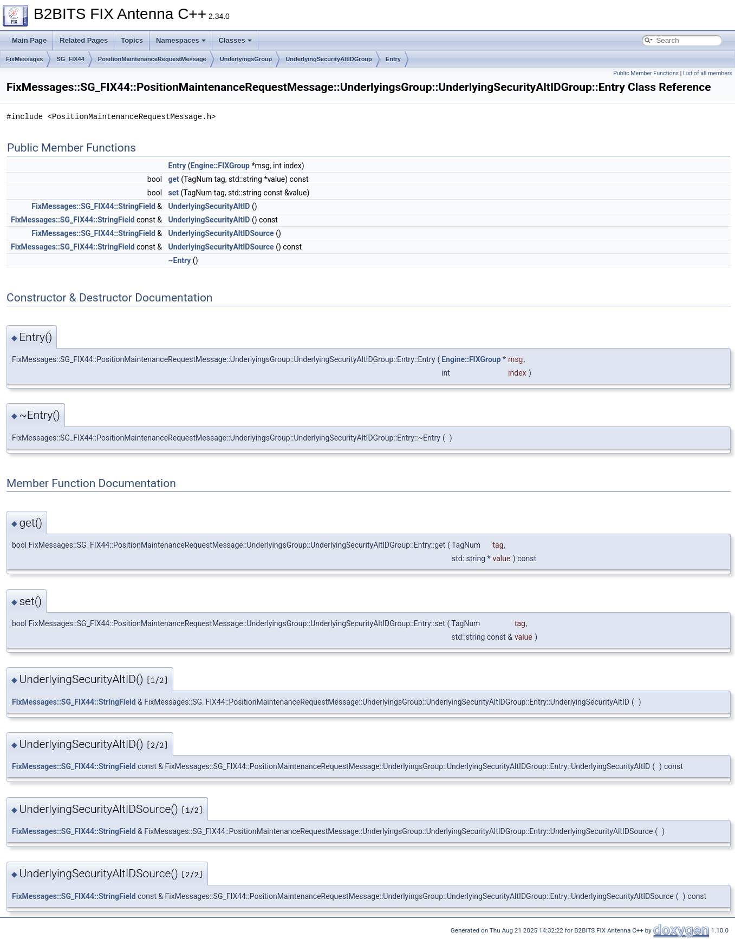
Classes (235, 40)
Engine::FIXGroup (220, 165)
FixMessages (24, 59)
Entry (393, 59)
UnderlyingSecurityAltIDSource (221, 233)
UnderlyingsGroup (246, 59)
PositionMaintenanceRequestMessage (152, 59)
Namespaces (181, 40)
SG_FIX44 (70, 59)
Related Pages (84, 40)
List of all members (707, 73)
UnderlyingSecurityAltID (209, 206)
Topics (132, 40)
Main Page (29, 40)
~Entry (179, 260)
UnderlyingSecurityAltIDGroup (328, 59)
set (173, 192)
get (173, 179)
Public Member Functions (646, 73)
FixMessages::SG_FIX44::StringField (93, 206)
